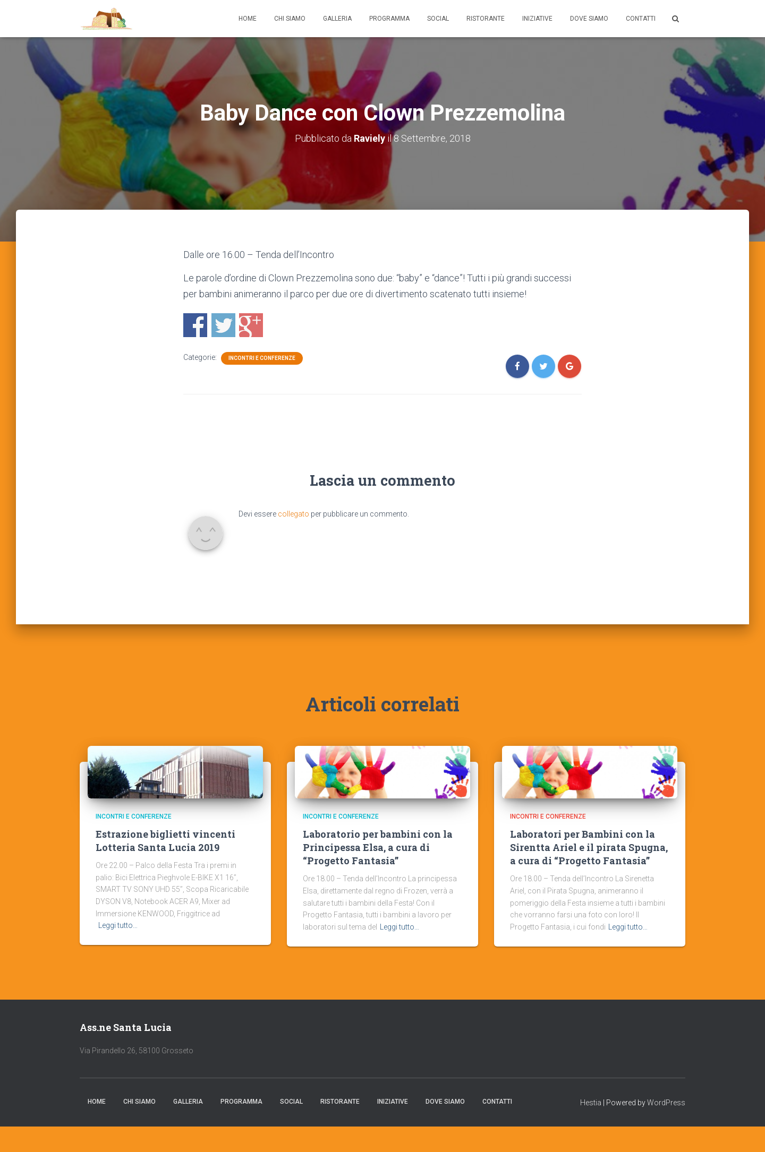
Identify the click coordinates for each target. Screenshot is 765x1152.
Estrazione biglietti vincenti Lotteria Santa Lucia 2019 (165, 841)
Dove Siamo (589, 18)
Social (438, 18)
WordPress (666, 1102)
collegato (293, 514)
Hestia (590, 1102)
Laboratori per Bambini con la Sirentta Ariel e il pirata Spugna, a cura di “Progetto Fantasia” (589, 847)
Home (248, 18)
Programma (389, 18)
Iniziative (537, 18)
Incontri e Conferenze (261, 358)
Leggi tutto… (118, 925)
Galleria (337, 18)
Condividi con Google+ (251, 325)
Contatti (641, 18)
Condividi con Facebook (195, 325)
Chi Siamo (289, 18)
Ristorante (485, 18)
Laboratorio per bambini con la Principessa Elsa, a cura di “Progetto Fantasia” (378, 847)
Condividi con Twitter (223, 325)
